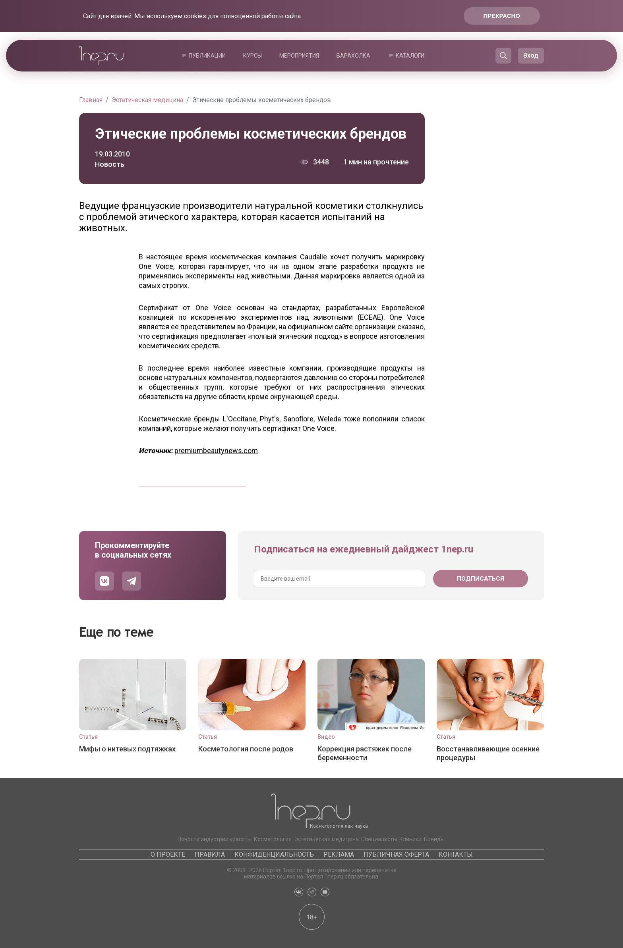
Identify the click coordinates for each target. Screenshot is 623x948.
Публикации (207, 55)
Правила (210, 854)
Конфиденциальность (274, 854)
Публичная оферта (396, 854)
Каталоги (410, 55)
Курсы (252, 55)
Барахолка (353, 55)
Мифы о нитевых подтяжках (127, 749)
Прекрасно (502, 15)
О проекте (168, 854)
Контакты (456, 854)
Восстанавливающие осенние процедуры (488, 753)
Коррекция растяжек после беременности (364, 753)
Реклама (338, 854)
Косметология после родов (245, 749)
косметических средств (179, 346)
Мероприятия (299, 55)
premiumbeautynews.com (216, 450)
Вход (530, 55)
